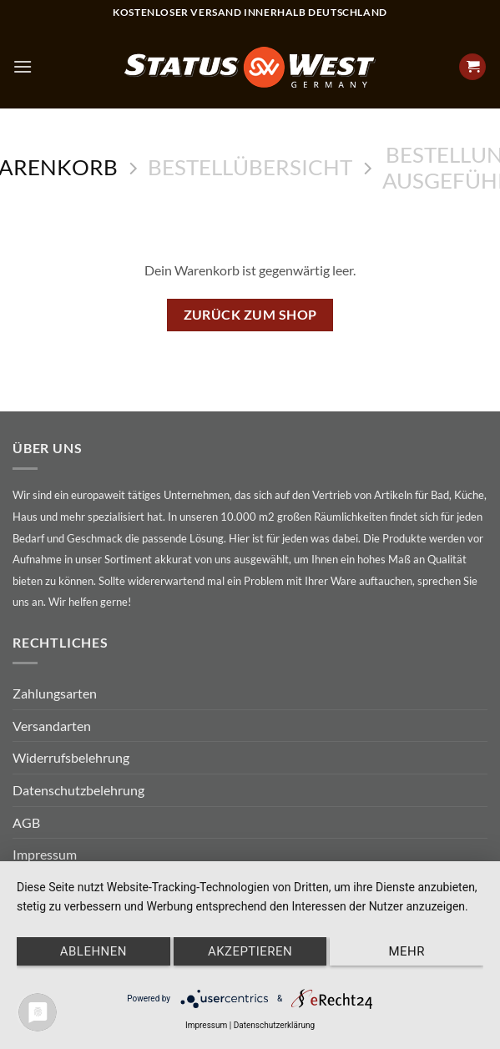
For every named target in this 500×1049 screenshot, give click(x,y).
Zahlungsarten (55, 693)
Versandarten (52, 726)
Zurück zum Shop (250, 314)
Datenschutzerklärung (274, 1025)
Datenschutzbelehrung (78, 790)
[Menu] (23, 66)
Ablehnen (93, 951)
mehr (406, 951)
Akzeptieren (250, 951)
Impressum (45, 854)
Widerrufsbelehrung (71, 757)
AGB (26, 822)
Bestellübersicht (250, 166)
